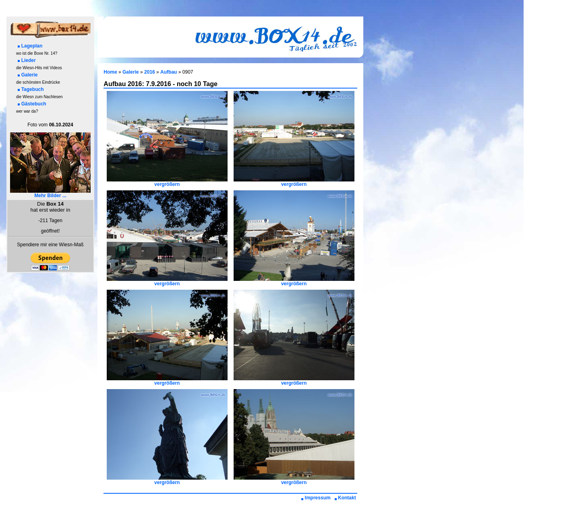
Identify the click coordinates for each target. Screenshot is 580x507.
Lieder (27, 60)
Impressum (316, 498)
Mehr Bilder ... (50, 193)
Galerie (28, 75)
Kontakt (345, 498)
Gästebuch (32, 104)
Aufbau (168, 72)
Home (110, 72)
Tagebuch (31, 89)
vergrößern (167, 182)
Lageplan (30, 46)
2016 (149, 72)
